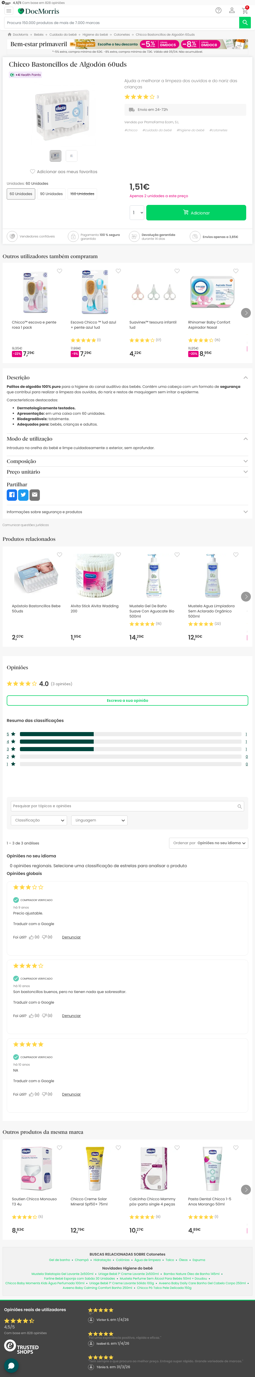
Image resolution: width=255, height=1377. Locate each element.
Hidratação (102, 1260)
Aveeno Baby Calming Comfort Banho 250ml (97, 1288)
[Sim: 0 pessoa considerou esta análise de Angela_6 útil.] (35, 1015)
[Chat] (218, 10)
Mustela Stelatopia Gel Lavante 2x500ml (62, 1274)
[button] (232, 10)
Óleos (183, 1260)
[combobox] (218, 843)
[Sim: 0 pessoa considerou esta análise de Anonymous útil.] (35, 937)
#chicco (131, 130)
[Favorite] (59, 271)
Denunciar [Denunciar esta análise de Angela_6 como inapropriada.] (71, 1015)
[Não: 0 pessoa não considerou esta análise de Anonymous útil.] (48, 937)
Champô (82, 1260)
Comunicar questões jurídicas (26, 525)
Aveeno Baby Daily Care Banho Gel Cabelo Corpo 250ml (202, 1283)
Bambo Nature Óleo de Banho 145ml (192, 1274)
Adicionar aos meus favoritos (63, 172)
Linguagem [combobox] (101, 820)
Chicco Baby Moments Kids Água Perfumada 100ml (44, 1283)
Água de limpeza (147, 1260)
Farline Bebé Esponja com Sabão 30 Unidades (79, 1278)
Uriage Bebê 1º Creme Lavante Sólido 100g (121, 1283)
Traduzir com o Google (33, 923)
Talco (170, 1260)
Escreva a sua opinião (127, 700)
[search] (245, 22)
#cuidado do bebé (157, 130)
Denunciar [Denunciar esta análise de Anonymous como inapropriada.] (71, 937)
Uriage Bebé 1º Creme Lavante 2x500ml (128, 1274)
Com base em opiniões (25, 1333)
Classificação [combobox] (40, 820)
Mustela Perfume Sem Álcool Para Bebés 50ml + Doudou (163, 1278)
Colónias (123, 1260)
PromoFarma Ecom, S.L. (161, 122)
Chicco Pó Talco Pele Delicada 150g (164, 1288)
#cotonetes (218, 130)
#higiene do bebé (190, 130)
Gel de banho (59, 1260)
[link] (39, 684)
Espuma (199, 1260)
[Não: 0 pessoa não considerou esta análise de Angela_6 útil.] (48, 1015)
